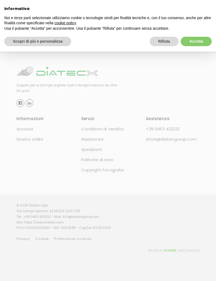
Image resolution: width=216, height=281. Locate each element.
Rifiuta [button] (164, 41)
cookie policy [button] (65, 23)
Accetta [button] (196, 41)
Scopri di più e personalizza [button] (38, 41)
